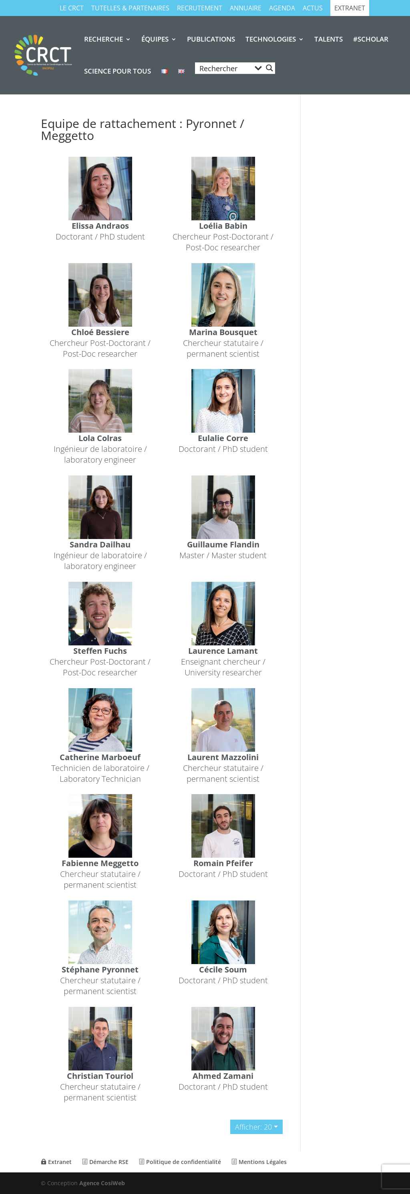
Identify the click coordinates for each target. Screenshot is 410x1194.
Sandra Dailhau (100, 544)
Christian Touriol (100, 1075)
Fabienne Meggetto (100, 863)
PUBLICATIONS (211, 40)
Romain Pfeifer (223, 863)
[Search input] (224, 68)
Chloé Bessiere (100, 331)
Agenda (282, 8)
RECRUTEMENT (199, 8)
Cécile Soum (223, 969)
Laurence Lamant (223, 650)
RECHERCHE (103, 40)
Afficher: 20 (253, 1127)
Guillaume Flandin (223, 544)
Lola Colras (100, 438)
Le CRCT (72, 8)
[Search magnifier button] (269, 68)
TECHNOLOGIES (270, 40)
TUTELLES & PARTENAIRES (130, 8)
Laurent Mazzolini (223, 756)
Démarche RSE (105, 1162)
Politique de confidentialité (180, 1162)
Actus (313, 8)
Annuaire (245, 8)
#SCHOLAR (370, 40)
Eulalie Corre (223, 438)
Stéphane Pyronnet (100, 969)
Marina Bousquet (223, 331)
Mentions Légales (259, 1162)
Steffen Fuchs (100, 650)
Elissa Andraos (100, 225)
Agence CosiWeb (102, 1183)
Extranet (349, 8)
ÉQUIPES (155, 40)
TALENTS (328, 40)
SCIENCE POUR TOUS (117, 72)
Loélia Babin (223, 225)
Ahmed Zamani (223, 1075)
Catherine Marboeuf (100, 756)
